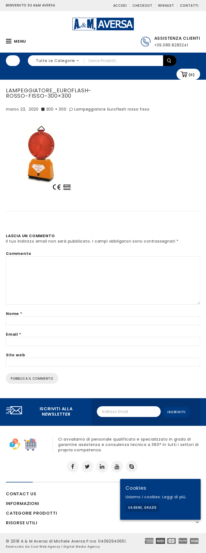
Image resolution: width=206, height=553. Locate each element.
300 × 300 (56, 109)
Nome (14, 313)
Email (13, 334)
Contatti (189, 5)
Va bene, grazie (142, 507)
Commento (18, 253)
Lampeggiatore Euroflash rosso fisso (111, 109)
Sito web (15, 355)
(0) (192, 74)
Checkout (142, 5)
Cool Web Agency (45, 546)
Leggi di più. (174, 497)
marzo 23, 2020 (22, 109)
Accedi (120, 5)
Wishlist (166, 5)
